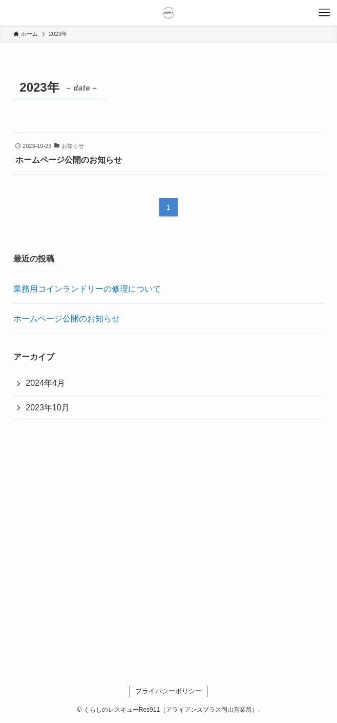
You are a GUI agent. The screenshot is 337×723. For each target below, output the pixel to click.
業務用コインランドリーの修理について (87, 288)
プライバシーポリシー (168, 691)
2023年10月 (47, 407)
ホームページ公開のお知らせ (66, 318)
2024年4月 (45, 383)
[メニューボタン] (324, 13)
